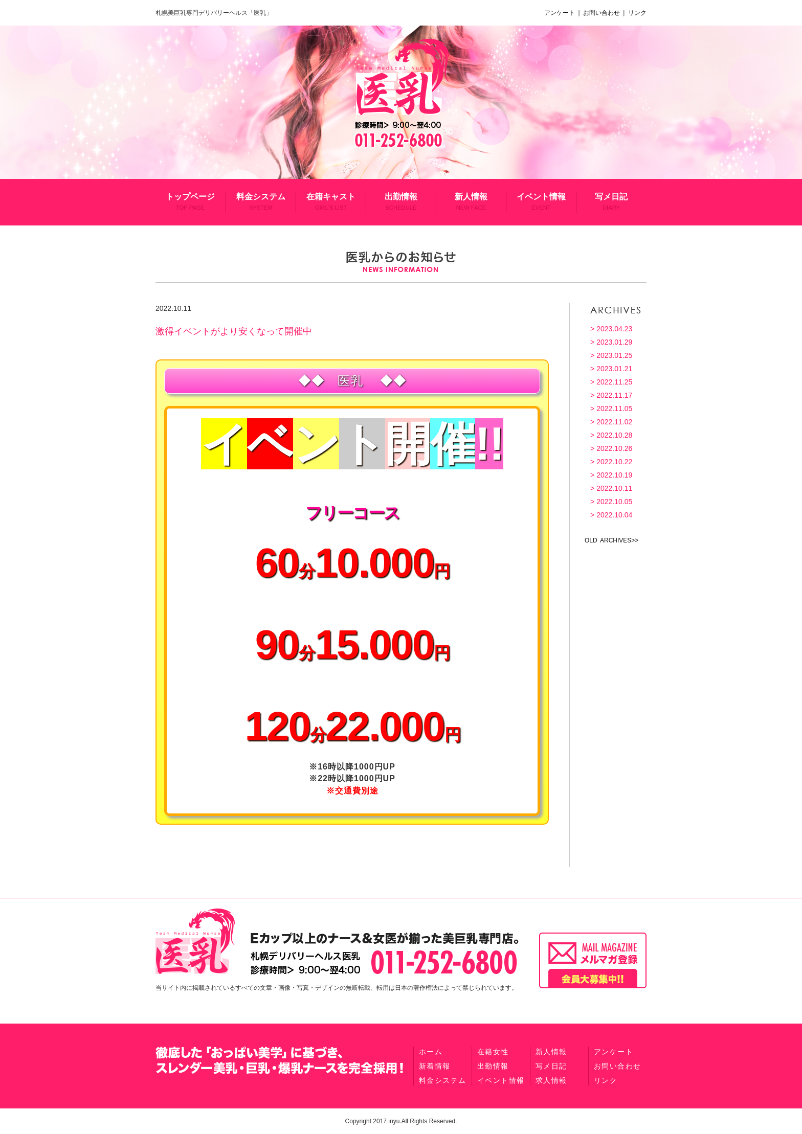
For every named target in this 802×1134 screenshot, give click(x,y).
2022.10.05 (614, 501)
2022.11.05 (614, 408)
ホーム (430, 1052)
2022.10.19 (614, 475)
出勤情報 (401, 201)
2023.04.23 (614, 329)
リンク (637, 12)
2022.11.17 (614, 395)
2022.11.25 (614, 382)
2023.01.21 (614, 369)
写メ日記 (611, 201)
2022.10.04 (614, 515)
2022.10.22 (614, 462)
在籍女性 (493, 1052)
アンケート (561, 12)
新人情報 (471, 201)
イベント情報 (541, 201)
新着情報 (435, 1066)
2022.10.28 (614, 435)
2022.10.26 (614, 448)
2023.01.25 (614, 355)
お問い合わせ (602, 12)
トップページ (190, 201)
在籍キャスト (330, 201)
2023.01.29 (614, 342)
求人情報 (551, 1080)
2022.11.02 (614, 422)
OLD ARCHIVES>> (611, 540)
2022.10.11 (614, 488)
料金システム (260, 201)
